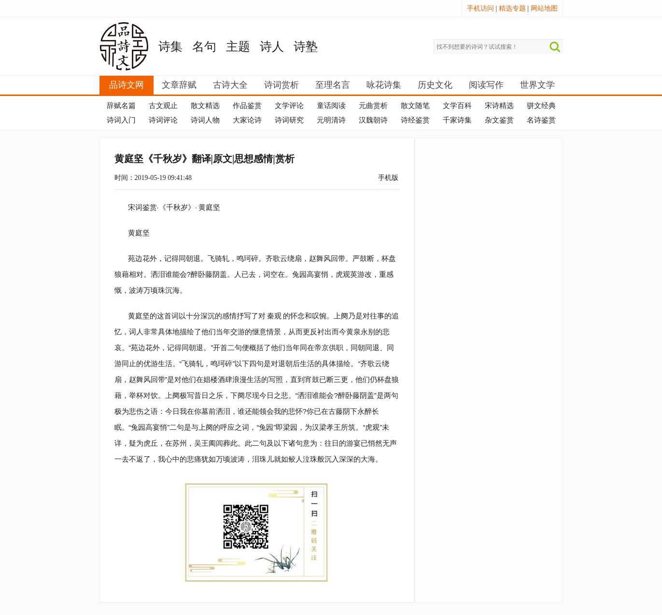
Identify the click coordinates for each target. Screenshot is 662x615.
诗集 (170, 46)
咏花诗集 (383, 85)
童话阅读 (331, 105)
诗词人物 (205, 120)
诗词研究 (289, 120)
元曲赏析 (373, 105)
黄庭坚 (209, 207)
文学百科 (457, 105)
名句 (204, 46)
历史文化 (435, 85)
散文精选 (205, 105)
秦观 (274, 316)
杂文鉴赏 (499, 120)
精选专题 (512, 8)
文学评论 (289, 105)
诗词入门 (121, 120)
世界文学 (537, 85)
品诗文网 (126, 85)
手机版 (388, 177)
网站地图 (544, 8)
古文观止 (163, 105)
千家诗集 (457, 120)
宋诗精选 (499, 105)
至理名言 (332, 85)
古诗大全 (230, 85)
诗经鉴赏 (415, 120)
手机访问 (480, 8)
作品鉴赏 (247, 105)
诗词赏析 (281, 85)
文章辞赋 (179, 85)
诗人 (272, 46)
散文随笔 (415, 105)
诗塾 (306, 46)
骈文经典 (541, 105)
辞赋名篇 (121, 105)
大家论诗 (247, 120)
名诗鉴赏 (541, 120)
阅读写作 (486, 85)
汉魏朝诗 (373, 120)
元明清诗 (331, 120)
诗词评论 (163, 120)
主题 (238, 46)
